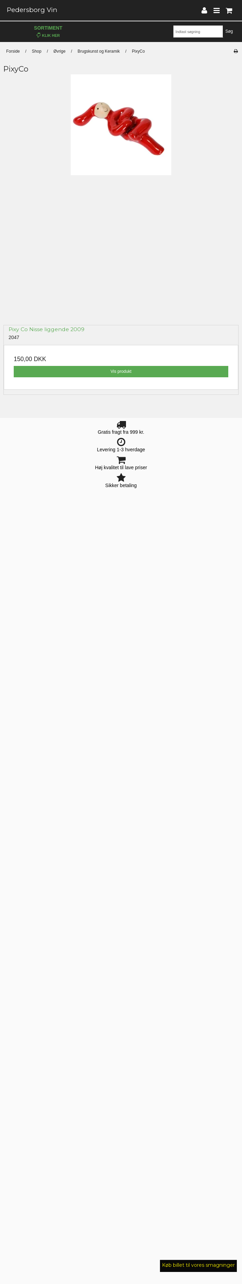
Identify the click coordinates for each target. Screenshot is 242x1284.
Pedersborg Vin (32, 10)
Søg (229, 31)
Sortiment (48, 31)
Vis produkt (121, 371)
